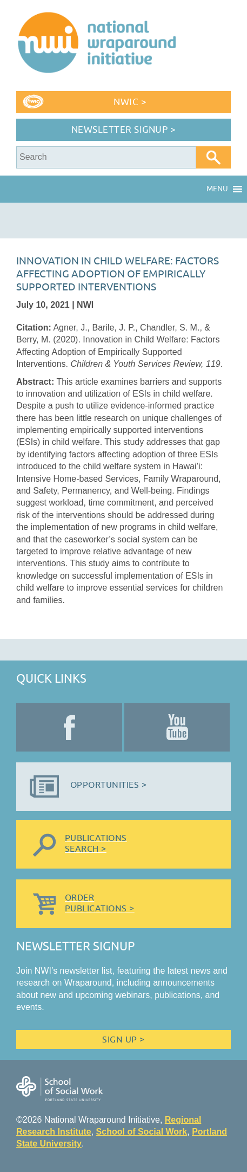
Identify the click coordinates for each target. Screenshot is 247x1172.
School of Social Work (142, 1131)
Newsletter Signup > (123, 129)
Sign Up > (123, 1039)
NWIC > (130, 102)
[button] (217, 189)
